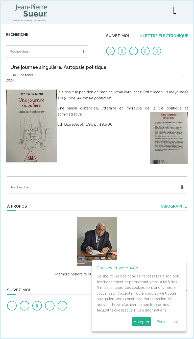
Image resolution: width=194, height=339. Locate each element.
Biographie (174, 206)
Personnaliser (168, 321)
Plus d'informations (150, 310)
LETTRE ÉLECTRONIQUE (164, 35)
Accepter (141, 321)
